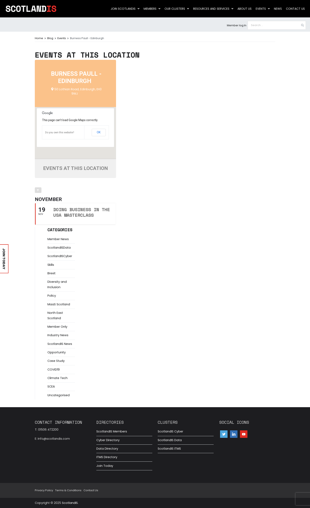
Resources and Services (213, 9)
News (278, 9)
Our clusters (177, 9)
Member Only (57, 327)
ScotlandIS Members (111, 431)
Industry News (57, 335)
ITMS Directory (106, 457)
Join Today (104, 466)
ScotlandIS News (59, 344)
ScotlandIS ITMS (169, 449)
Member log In (236, 25)
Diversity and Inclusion (57, 284)
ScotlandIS (70, 503)
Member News (58, 239)
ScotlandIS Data (170, 440)
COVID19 (53, 369)
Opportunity (56, 352)
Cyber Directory (108, 440)
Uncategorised (58, 395)
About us (244, 9)
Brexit (51, 273)
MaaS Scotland (58, 304)
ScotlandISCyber (59, 256)
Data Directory (107, 449)
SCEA (51, 386)
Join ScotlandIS (125, 9)
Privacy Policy (44, 490)
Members (152, 9)
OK (99, 132)
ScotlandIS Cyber (170, 431)
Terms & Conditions (68, 490)
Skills (50, 265)
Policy (51, 296)
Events (263, 9)
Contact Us (295, 9)
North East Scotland (55, 315)
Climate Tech (57, 378)
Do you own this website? (59, 132)
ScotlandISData (59, 248)
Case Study (56, 361)
